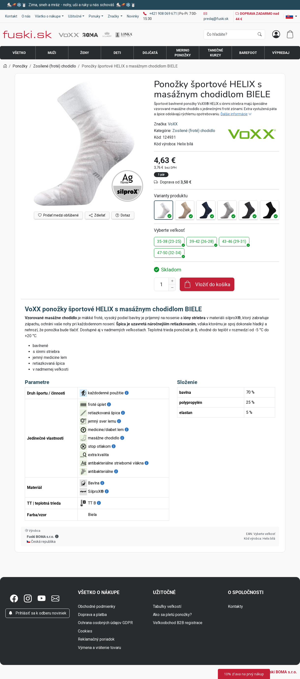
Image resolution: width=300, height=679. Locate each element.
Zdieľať (97, 215)
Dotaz (123, 215)
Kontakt (11, 16)
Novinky (133, 16)
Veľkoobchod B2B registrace (177, 622)
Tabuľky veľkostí (167, 606)
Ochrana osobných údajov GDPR (105, 622)
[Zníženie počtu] (172, 287)
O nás (26, 16)
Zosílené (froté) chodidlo (193, 130)
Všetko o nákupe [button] (48, 16)
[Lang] (291, 16)
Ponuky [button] (94, 16)
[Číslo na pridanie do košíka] (161, 284)
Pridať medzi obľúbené (58, 215)
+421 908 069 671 (163, 14)
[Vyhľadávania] (229, 34)
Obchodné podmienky (96, 606)
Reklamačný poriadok (96, 639)
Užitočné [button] (75, 16)
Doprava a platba (92, 614)
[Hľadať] (260, 34)
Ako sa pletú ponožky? (172, 614)
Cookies (85, 631)
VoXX (173, 124)
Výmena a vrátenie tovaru (99, 647)
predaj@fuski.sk (216, 16)
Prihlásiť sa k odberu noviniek (37, 613)
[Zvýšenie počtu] (172, 281)
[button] (57, 536)
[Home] (5, 66)
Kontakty (235, 606)
